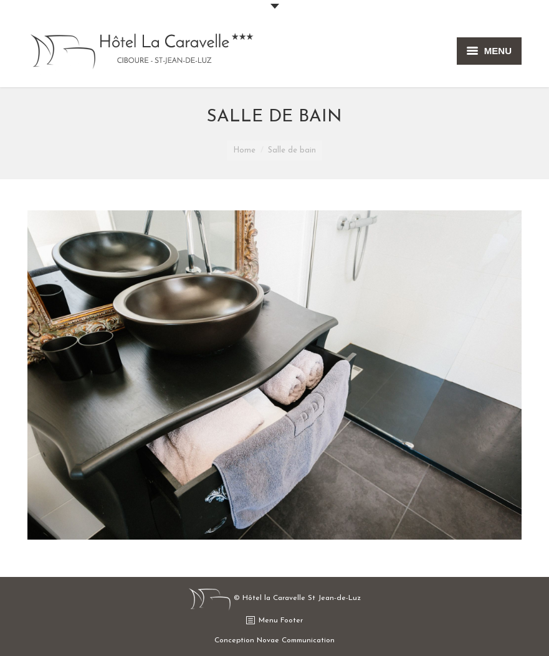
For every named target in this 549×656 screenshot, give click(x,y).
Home (244, 150)
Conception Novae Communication (274, 640)
